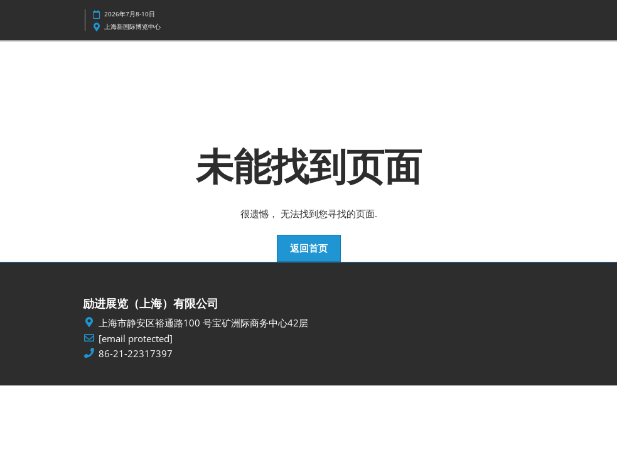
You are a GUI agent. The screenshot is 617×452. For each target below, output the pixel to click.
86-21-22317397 (136, 354)
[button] (309, 248)
